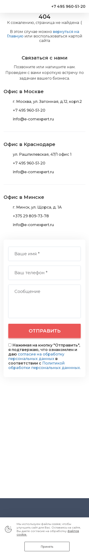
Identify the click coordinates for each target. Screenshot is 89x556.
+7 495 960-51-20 (68, 6)
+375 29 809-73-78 (31, 216)
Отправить (45, 331)
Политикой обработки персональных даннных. (44, 365)
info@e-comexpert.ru (33, 119)
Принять (47, 546)
